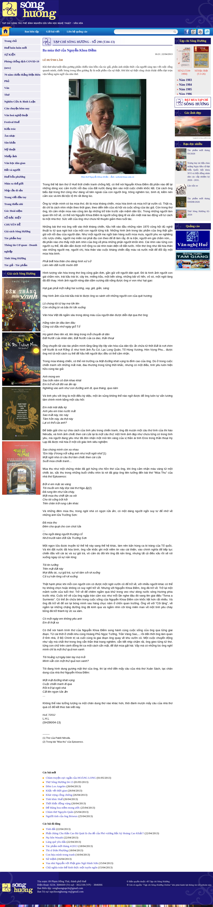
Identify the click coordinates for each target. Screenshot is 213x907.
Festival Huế (11, 122)
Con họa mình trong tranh (60, 854)
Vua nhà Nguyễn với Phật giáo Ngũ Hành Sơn (72, 863)
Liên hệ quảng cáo (77, 31)
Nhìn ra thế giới (13, 183)
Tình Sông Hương (15, 258)
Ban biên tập (32, 31)
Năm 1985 (185, 89)
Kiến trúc (10, 128)
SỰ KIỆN (9, 54)
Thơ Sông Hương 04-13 (59, 782)
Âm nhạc (9, 135)
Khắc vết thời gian (56, 790)
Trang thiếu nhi (13, 204)
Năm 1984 (185, 84)
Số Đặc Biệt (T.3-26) (201, 72)
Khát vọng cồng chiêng (59, 794)
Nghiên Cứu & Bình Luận (19, 101)
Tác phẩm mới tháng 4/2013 (62, 846)
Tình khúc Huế (54, 799)
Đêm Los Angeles (56, 786)
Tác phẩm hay (12, 238)
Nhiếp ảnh (10, 156)
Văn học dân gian (14, 163)
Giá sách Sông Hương (17, 231)
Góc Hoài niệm (13, 210)
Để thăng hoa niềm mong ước (63, 807)
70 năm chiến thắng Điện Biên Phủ (22, 78)
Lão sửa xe (192, 185)
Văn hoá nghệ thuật (16, 115)
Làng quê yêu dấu (56, 841)
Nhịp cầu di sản (13, 190)
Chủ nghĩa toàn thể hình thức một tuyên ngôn (71, 867)
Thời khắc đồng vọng (58, 803)
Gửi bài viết (52, 31)
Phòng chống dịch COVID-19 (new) (21, 64)
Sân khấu (10, 142)
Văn (6, 87)
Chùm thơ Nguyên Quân (59, 811)
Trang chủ (10, 40)
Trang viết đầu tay (15, 197)
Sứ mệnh (51, 858)
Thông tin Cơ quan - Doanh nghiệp (20, 248)
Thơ (6, 94)
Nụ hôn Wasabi (54, 837)
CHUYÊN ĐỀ (12, 224)
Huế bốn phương (14, 176)
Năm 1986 (185, 94)
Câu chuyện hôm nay (17, 108)
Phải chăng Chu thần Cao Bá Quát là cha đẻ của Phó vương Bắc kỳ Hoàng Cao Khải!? (95, 833)
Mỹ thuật (10, 149)
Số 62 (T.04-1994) (184, 72)
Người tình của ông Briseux (62, 816)
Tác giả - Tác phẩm (15, 265)
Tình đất (50, 829)
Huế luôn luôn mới (15, 47)
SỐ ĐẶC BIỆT (12, 217)
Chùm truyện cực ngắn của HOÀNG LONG (71, 777)
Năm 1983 (185, 80)
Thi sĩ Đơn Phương (57, 850)
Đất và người (12, 169)
